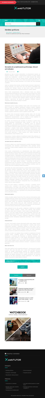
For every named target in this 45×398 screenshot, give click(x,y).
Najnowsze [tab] (29, 275)
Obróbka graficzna (12, 30)
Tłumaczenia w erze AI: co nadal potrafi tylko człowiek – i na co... (25, 298)
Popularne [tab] (16, 275)
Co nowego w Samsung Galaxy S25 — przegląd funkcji (26, 2)
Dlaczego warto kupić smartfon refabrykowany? (12, 387)
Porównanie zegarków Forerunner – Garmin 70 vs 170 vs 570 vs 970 (26, 289)
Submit (22, 267)
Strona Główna (9, 32)
